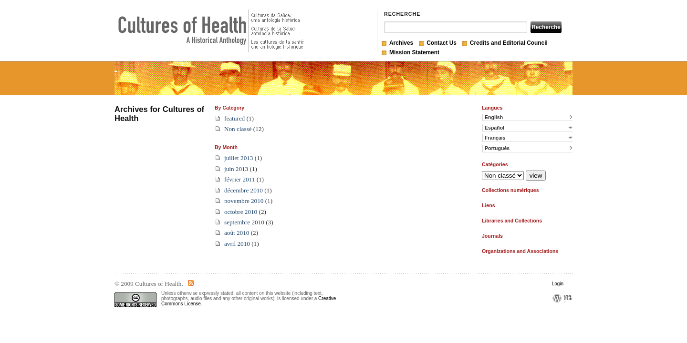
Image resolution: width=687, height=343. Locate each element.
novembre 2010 (243, 200)
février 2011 (239, 179)
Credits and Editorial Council (509, 43)
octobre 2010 (240, 211)
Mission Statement (414, 52)
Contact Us (442, 43)
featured (234, 118)
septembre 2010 (244, 222)
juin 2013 (236, 168)
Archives (401, 43)
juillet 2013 (238, 157)
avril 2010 (237, 243)
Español (494, 128)
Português (497, 148)
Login (557, 283)
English (494, 117)
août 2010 (236, 232)
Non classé (238, 128)
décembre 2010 (243, 190)
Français (495, 138)
